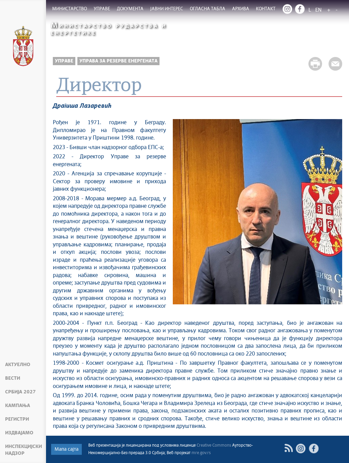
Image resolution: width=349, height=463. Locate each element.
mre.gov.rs (201, 453)
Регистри (17, 419)
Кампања (17, 405)
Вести (12, 378)
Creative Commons (214, 446)
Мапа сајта (66, 449)
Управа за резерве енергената (118, 61)
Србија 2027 (20, 392)
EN (318, 10)
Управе (64, 61)
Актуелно (17, 364)
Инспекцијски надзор (23, 450)
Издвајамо (19, 433)
